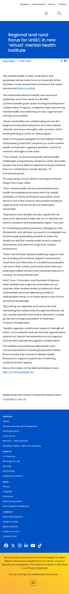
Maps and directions (13, 516)
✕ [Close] (33, 583)
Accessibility (9, 471)
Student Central (10, 521)
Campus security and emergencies (20, 426)
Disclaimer (8, 496)
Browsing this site (11, 461)
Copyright (7, 491)
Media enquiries (10, 526)
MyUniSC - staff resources (15, 441)
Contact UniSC (10, 536)
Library (51, 4)
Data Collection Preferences (16, 506)
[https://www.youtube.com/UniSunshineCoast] (33, 546)
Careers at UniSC (11, 531)
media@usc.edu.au (14, 399)
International (38, 4)
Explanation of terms (13, 476)
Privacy (6, 486)
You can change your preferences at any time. (33, 574)
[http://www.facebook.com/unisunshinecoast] (6, 546)
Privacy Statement (37, 568)
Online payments (11, 431)
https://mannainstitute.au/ (18, 372)
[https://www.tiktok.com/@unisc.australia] (40, 546)
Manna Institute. (26, 88)
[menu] (46, 13)
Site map (7, 466)
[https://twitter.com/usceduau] (13, 546)
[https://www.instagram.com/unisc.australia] (20, 546)
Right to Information (12, 501)
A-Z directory (9, 456)
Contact (62, 4)
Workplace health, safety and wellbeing (22, 446)
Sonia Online (9, 436)
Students (24, 4)
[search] (59, 13)
